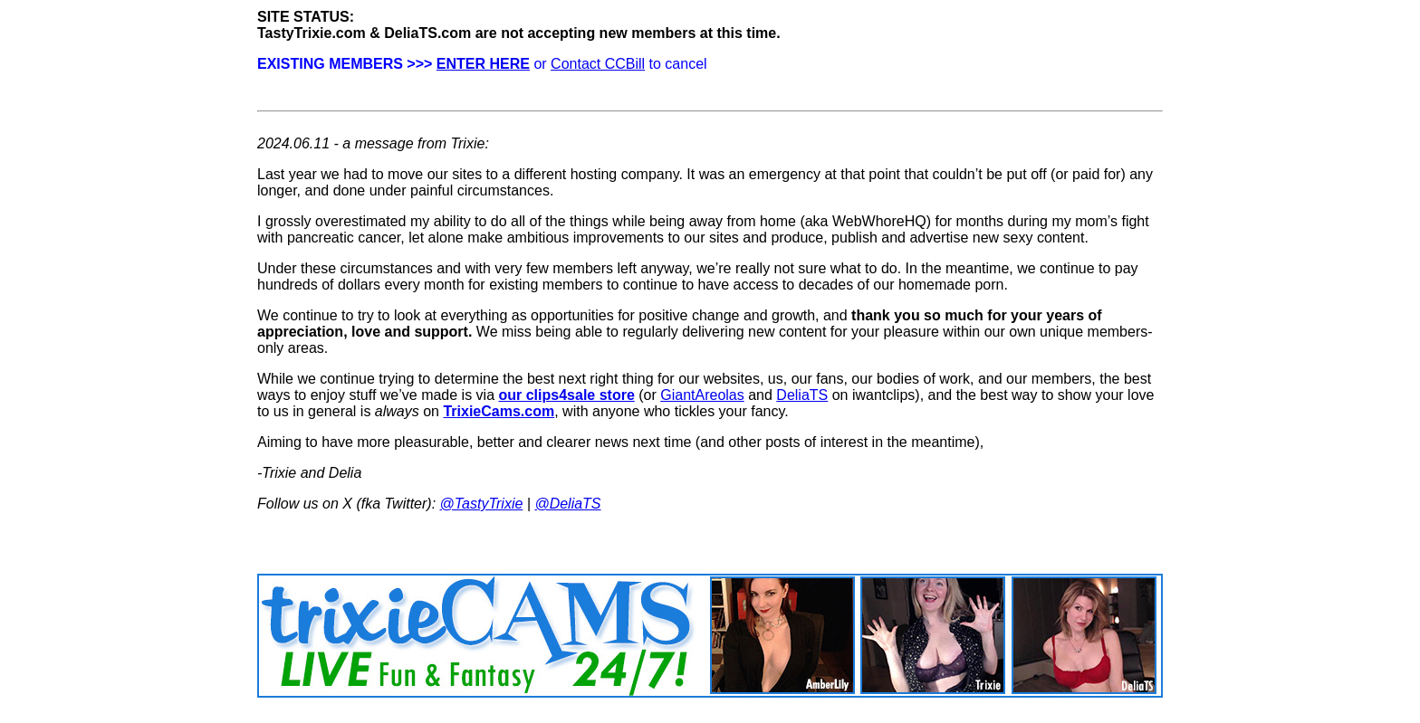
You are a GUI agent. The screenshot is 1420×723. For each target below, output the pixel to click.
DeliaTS (802, 395)
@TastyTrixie (481, 503)
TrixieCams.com (498, 411)
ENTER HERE (483, 63)
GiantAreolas (702, 395)
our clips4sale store (567, 395)
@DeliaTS (567, 503)
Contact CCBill (598, 63)
